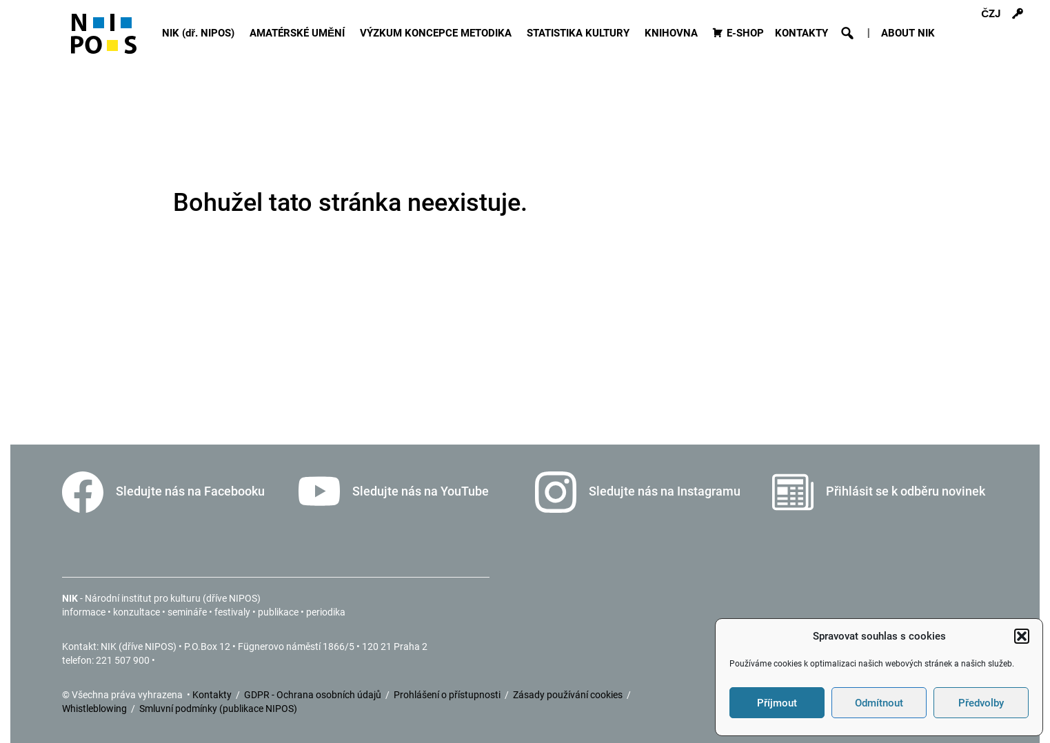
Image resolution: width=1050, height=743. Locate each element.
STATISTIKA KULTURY (580, 33)
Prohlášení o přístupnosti (448, 694)
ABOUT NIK (908, 33)
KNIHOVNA (673, 33)
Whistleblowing (95, 708)
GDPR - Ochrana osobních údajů (313, 694)
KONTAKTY (801, 33)
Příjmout (777, 703)
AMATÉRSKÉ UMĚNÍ (299, 33)
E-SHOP (745, 33)
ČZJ (990, 14)
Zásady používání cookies (569, 694)
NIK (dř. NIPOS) (200, 33)
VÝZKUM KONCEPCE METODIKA (438, 33)
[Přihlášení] (1017, 14)
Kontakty (213, 694)
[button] (1022, 636)
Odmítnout (879, 703)
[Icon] (104, 39)
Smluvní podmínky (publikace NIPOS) (218, 708)
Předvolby (981, 703)
